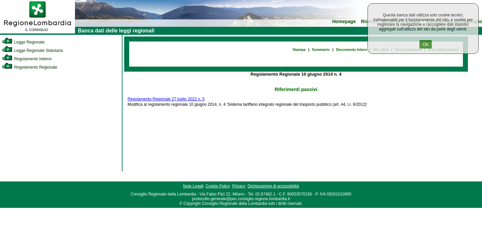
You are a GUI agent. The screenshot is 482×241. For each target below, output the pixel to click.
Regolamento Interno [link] (27, 59)
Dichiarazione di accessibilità (273, 186)
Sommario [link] (321, 50)
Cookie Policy (218, 186)
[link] (37, 32)
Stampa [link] (299, 50)
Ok (425, 44)
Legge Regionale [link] (23, 42)
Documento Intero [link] (351, 50)
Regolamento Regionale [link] (29, 67)
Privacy (238, 186)
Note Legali (193, 186)
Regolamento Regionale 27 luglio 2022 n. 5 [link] (166, 99)
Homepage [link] (344, 21)
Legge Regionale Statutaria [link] (32, 50)
